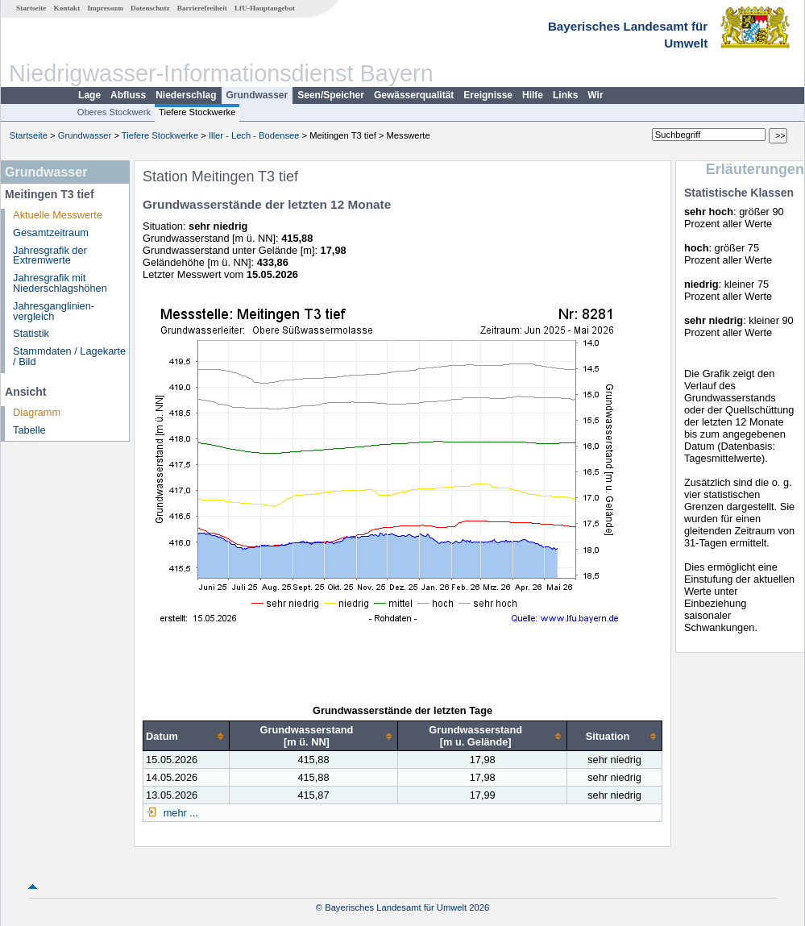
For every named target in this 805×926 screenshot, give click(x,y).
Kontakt (67, 8)
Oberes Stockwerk (114, 112)
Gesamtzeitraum (51, 232)
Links (565, 95)
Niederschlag (186, 95)
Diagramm (36, 412)
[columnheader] (186, 736)
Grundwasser (257, 95)
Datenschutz (150, 8)
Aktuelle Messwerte (57, 215)
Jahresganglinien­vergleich (53, 311)
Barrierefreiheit (202, 8)
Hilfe (532, 95)
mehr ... (179, 813)
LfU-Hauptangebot (264, 8)
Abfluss (128, 95)
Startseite (31, 8)
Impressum (105, 8)
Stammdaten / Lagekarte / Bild (69, 356)
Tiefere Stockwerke (197, 112)
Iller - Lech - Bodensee (254, 135)
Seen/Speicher (330, 95)
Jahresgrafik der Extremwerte (50, 255)
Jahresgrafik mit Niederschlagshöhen (60, 283)
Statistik (31, 333)
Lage (89, 95)
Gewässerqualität (414, 95)
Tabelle (29, 430)
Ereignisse (487, 95)
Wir (595, 95)
